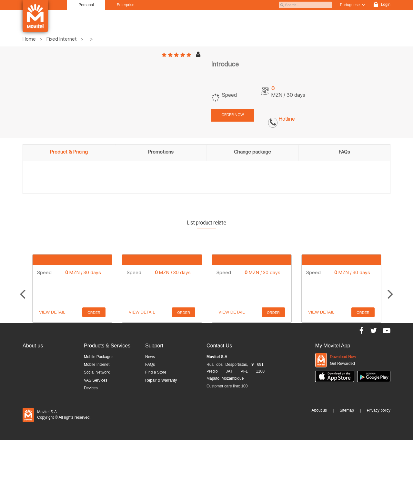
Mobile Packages (98, 357)
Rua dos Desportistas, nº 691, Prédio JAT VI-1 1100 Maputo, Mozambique (235, 371)
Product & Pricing (69, 152)
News (150, 357)
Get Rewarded (342, 363)
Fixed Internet (61, 39)
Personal (86, 5)
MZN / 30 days (83, 272)
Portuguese (353, 5)
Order (93, 313)
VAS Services (95, 380)
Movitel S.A (216, 357)
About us (319, 410)
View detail (52, 312)
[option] (72, 288)
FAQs (344, 152)
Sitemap (347, 410)
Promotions (161, 152)
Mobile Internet (96, 364)
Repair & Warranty (161, 380)
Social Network (97, 372)
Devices (91, 388)
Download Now (343, 357)
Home (29, 39)
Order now (232, 115)
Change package (252, 152)
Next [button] (390, 288)
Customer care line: (226, 386)
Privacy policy (378, 410)
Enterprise (126, 5)
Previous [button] (22, 288)
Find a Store (155, 372)
